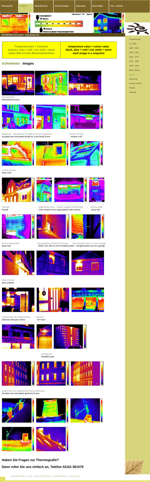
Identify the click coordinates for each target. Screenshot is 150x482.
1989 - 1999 (134, 66)
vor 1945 (132, 44)
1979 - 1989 (134, 61)
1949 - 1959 (134, 48)
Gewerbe (132, 92)
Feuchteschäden (62, 6)
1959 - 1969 (134, 52)
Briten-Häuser (134, 70)
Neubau (132, 88)
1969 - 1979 (134, 57)
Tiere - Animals (116, 6)
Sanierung (133, 79)
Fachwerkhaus (135, 39)
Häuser (132, 75)
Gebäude (23, 6)
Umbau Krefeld (135, 83)
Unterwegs (80, 6)
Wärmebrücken (41, 6)
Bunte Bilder (97, 6)
